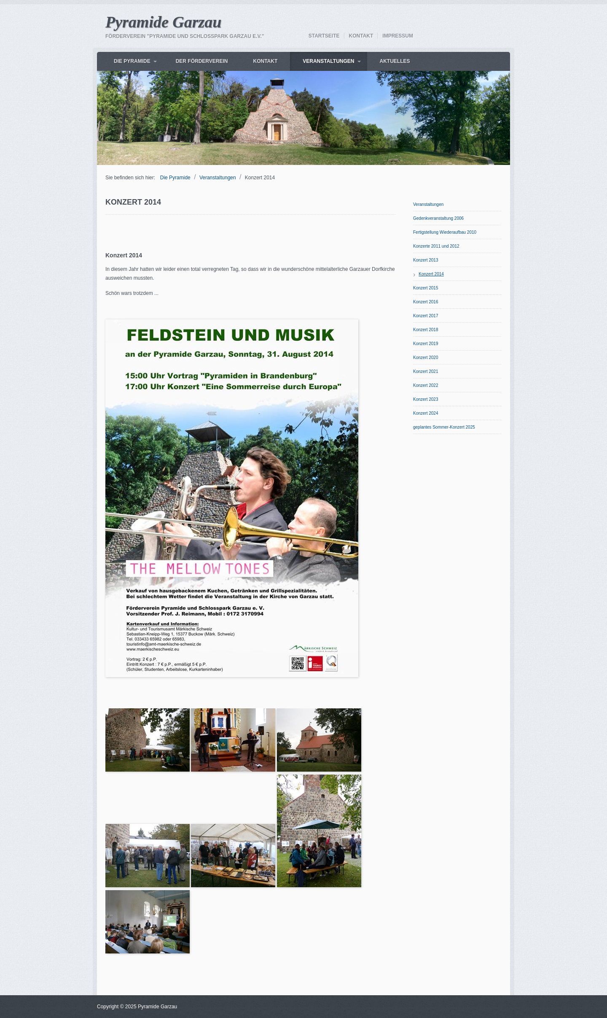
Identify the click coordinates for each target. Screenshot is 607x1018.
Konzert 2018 (425, 329)
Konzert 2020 (425, 357)
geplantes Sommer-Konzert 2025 (444, 427)
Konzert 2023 (425, 399)
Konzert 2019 (425, 343)
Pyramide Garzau (163, 22)
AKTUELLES (395, 61)
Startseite (324, 36)
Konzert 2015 (425, 288)
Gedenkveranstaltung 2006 (438, 218)
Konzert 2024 (425, 413)
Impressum (397, 36)
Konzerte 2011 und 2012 (436, 246)
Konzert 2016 (425, 302)
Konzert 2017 (425, 315)
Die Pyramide (132, 61)
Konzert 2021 (425, 371)
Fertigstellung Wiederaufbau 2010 (444, 232)
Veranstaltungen (328, 61)
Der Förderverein (202, 61)
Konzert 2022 (425, 385)
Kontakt (361, 36)
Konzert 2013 (425, 260)
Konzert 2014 (431, 274)
